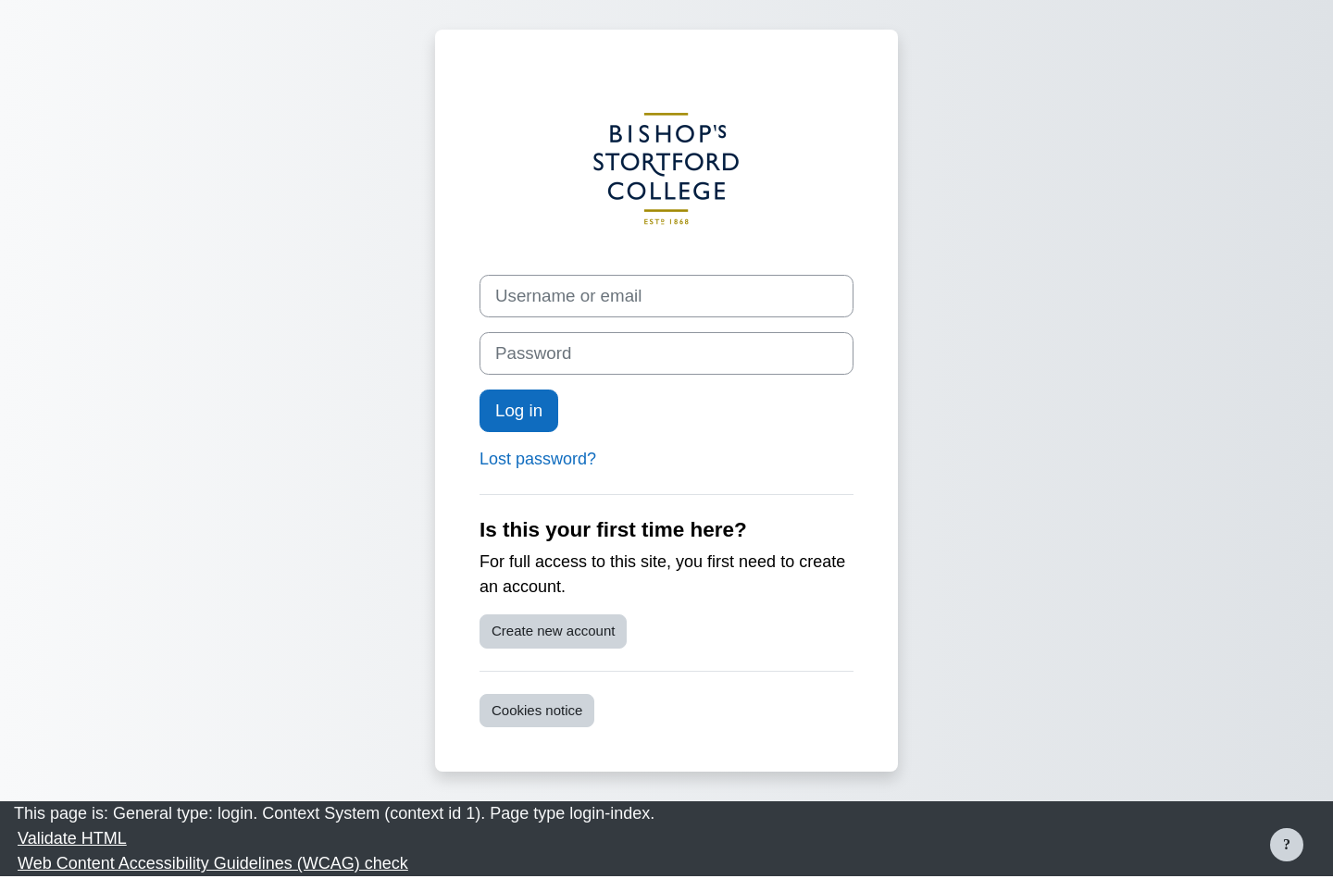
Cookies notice (537, 710)
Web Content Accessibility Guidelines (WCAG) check (213, 863)
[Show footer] (1286, 844)
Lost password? (538, 459)
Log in (518, 410)
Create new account (553, 630)
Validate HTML (72, 838)
